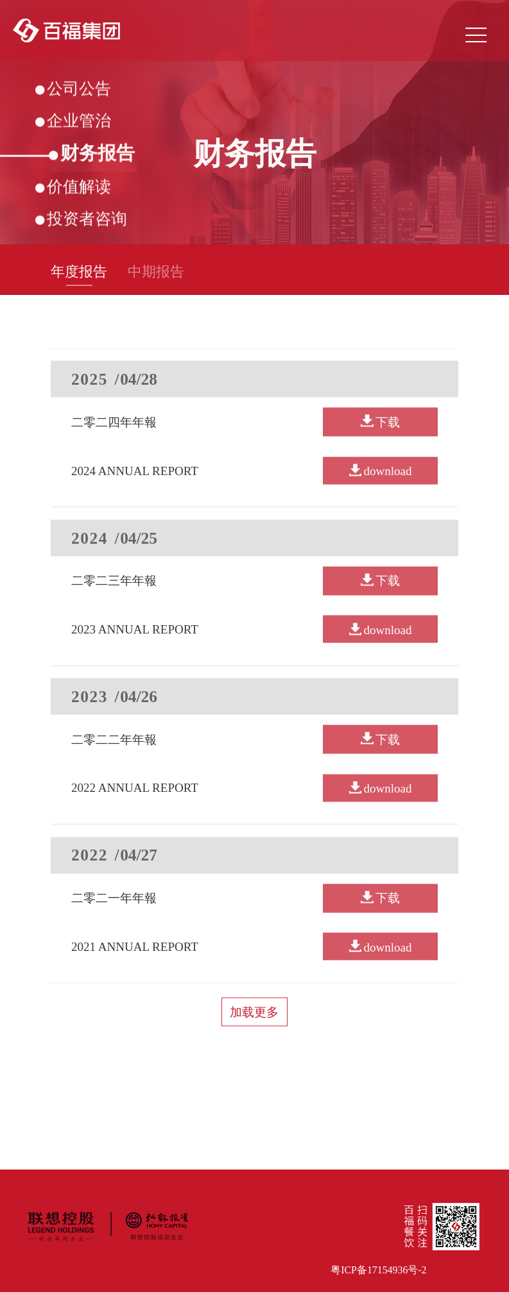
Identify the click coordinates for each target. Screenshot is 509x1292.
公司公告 (73, 90)
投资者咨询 (81, 220)
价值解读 (73, 188)
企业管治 (73, 122)
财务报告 (91, 155)
